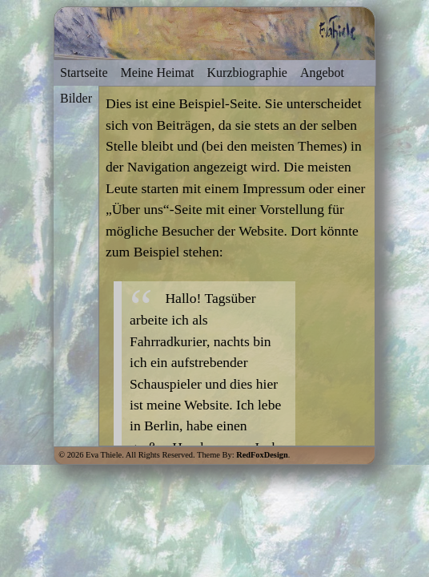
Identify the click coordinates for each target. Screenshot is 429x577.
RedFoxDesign (262, 454)
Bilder (76, 98)
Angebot (322, 72)
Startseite (84, 72)
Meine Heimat (157, 72)
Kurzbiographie (247, 72)
